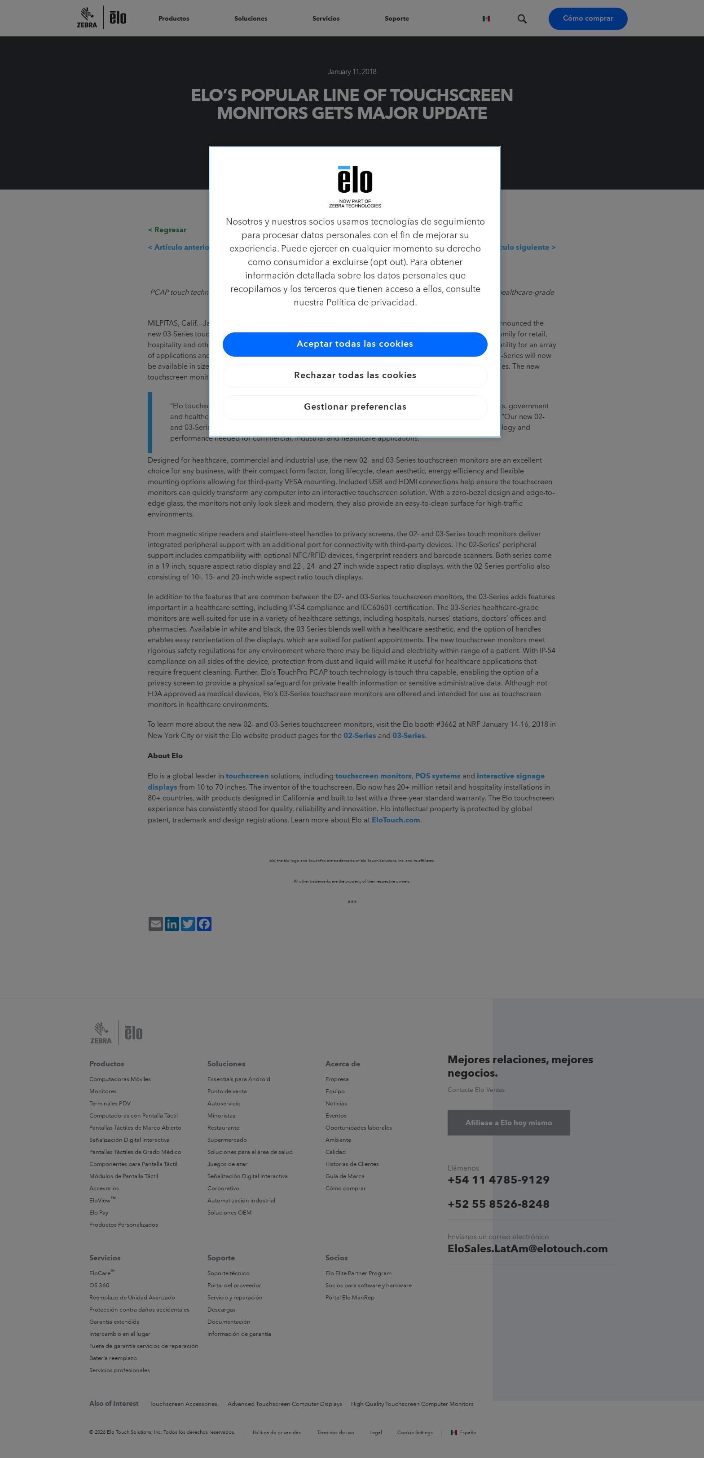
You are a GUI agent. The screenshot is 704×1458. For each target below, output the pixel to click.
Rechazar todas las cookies (355, 375)
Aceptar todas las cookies (355, 344)
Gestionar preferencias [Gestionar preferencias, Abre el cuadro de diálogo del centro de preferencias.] (355, 407)
